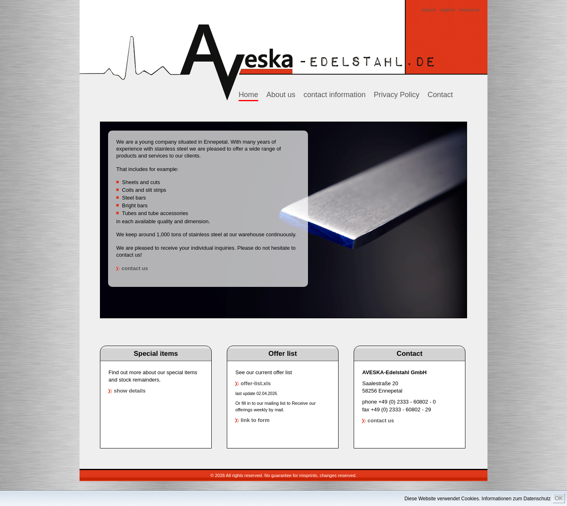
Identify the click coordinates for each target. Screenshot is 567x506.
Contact (440, 95)
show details (130, 391)
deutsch (429, 10)
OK (559, 498)
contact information (334, 95)
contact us (135, 268)
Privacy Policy (396, 95)
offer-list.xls (256, 383)
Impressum (469, 10)
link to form (255, 420)
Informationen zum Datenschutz (516, 499)
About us (280, 95)
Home (248, 95)
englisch (447, 10)
